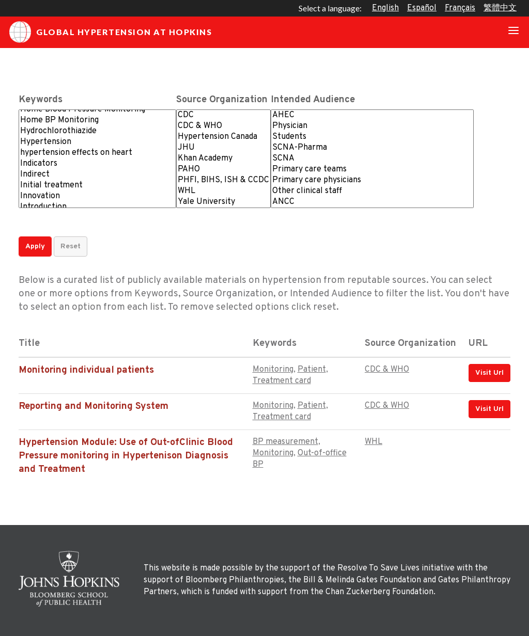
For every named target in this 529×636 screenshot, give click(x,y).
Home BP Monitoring (97, 120)
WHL (223, 191)
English (385, 8)
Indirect (97, 174)
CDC (223, 115)
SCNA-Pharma (372, 147)
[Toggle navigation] (513, 32)
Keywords (41, 100)
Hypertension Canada (223, 137)
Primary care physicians (372, 180)
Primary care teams (372, 169)
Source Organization (222, 100)
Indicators (97, 163)
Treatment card (282, 381)
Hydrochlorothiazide (97, 131)
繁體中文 (500, 8)
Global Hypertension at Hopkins (110, 32)
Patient (312, 369)
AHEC (372, 115)
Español (422, 8)
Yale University (223, 202)
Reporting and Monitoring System (93, 406)
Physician (372, 126)
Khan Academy (223, 158)
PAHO (223, 169)
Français (460, 8)
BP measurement (285, 442)
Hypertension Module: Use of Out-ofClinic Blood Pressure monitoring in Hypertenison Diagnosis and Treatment (126, 456)
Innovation (97, 196)
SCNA (372, 158)
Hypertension (97, 142)
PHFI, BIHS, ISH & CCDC (223, 180)
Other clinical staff (372, 191)
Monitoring (273, 369)
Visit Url (489, 373)
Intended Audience (313, 100)
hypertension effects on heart (97, 153)
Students (372, 137)
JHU (223, 147)
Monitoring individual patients (86, 370)
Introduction (97, 207)
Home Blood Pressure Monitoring (97, 109)
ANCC (372, 202)
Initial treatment (97, 185)
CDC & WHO (223, 126)
